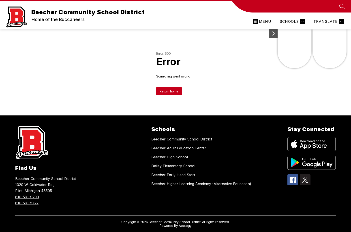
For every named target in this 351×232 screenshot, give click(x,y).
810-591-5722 (27, 203)
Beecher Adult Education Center (178, 148)
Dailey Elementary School (173, 166)
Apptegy (185, 226)
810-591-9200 (27, 197)
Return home (169, 91)
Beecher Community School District (181, 139)
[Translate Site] (328, 21)
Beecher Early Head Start (173, 175)
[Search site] (342, 6)
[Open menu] (262, 21)
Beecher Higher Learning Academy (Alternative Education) (201, 184)
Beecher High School (169, 157)
